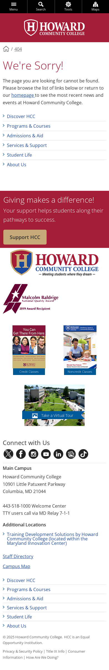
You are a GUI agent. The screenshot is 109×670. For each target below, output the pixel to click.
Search (41, 9)
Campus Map (16, 566)
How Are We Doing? (42, 657)
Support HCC (25, 237)
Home (6, 48)
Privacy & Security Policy (23, 651)
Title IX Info (55, 651)
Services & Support (27, 145)
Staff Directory (18, 556)
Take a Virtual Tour (57, 415)
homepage (23, 95)
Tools (68, 9)
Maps (95, 9)
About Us (16, 165)
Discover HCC (21, 116)
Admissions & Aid (25, 136)
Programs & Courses (28, 126)
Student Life (19, 155)
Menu (13, 9)
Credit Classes (29, 371)
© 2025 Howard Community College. (33, 636)
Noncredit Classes (80, 371)
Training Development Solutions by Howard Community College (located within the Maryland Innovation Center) (52, 538)
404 (18, 49)
